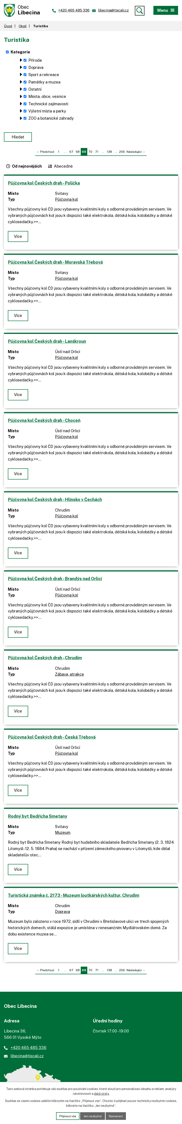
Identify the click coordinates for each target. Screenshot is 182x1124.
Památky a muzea (44, 83)
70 (90, 152)
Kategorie (20, 53)
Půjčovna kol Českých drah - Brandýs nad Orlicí (55, 579)
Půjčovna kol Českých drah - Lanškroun (47, 342)
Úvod (8, 27)
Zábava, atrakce (69, 675)
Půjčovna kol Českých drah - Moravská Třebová (55, 262)
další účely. (101, 1093)
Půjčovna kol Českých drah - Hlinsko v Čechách (55, 500)
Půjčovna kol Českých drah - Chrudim (45, 658)
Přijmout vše (67, 1115)
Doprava (35, 68)
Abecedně (63, 167)
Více (18, 237)
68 (78, 152)
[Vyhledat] (139, 10)
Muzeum (62, 833)
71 (96, 152)
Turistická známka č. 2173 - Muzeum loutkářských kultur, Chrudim (73, 896)
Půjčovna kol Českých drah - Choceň (44, 421)
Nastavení (117, 1115)
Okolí (22, 27)
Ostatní (34, 90)
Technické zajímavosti (48, 104)
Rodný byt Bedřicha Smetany (37, 817)
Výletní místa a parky (47, 112)
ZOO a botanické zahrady (51, 119)
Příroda (35, 61)
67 (71, 152)
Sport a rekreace (43, 75)
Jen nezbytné (92, 1115)
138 (109, 152)
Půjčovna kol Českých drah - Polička (44, 183)
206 (122, 152)
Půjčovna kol (66, 200)
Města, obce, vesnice (47, 97)
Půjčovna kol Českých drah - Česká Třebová (52, 737)
